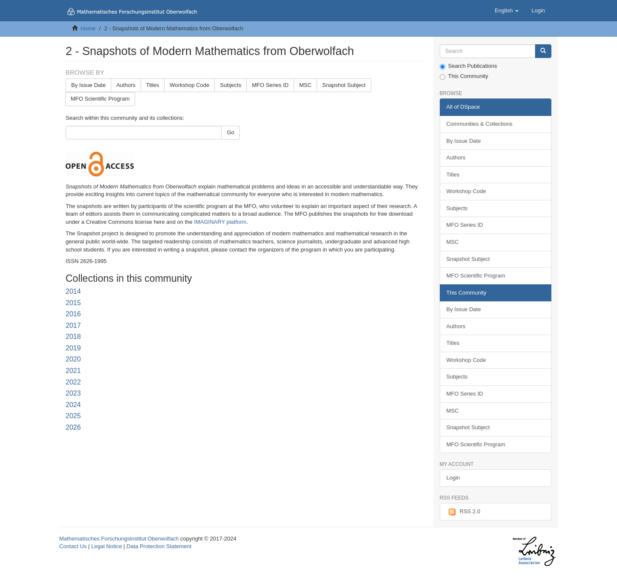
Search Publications (468, 66)
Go (230, 132)
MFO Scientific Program (100, 98)
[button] (506, 10)
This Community (464, 76)
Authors (126, 85)
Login (453, 477)
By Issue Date (88, 85)
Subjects (230, 85)
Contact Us (72, 546)
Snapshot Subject (344, 85)
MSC (305, 85)
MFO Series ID (270, 85)
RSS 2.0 (463, 512)
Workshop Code (189, 85)
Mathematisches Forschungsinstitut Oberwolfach (119, 538)
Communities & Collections (480, 124)
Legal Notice (106, 546)
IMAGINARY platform (220, 222)
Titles (152, 85)
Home (88, 28)
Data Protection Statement (159, 546)
